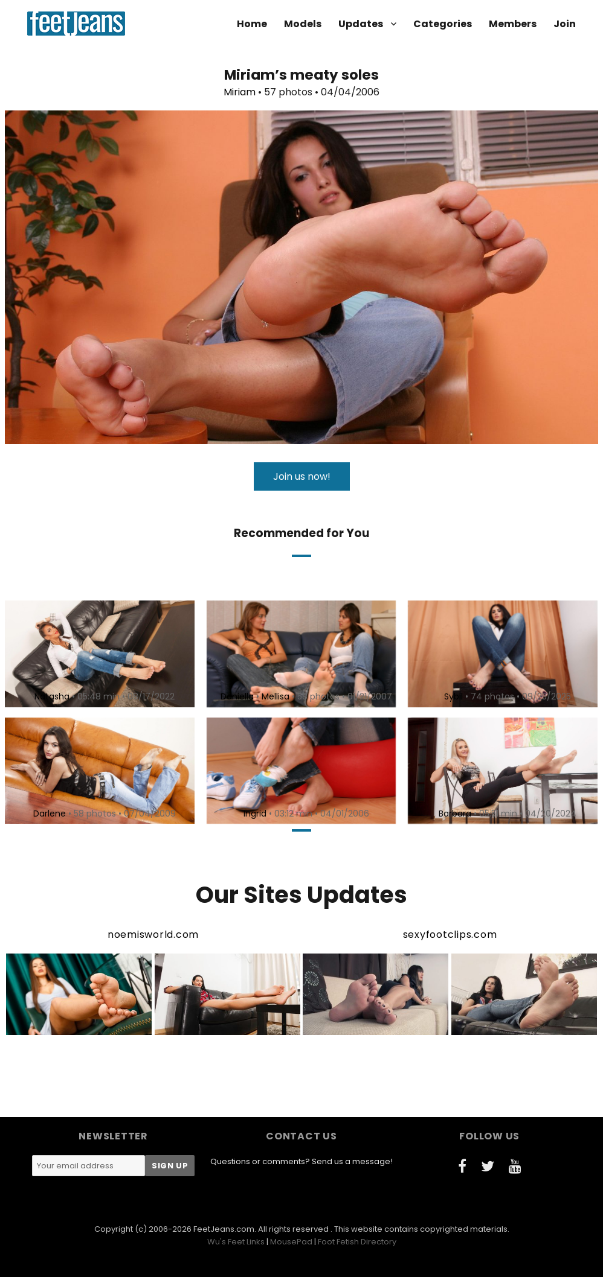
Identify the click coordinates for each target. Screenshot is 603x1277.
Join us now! (302, 476)
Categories (442, 24)
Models (302, 24)
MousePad (291, 1241)
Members (513, 24)
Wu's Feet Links (236, 1241)
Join (564, 24)
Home (252, 24)
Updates (360, 24)
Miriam (240, 92)
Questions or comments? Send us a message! (301, 1161)
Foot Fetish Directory (357, 1241)
